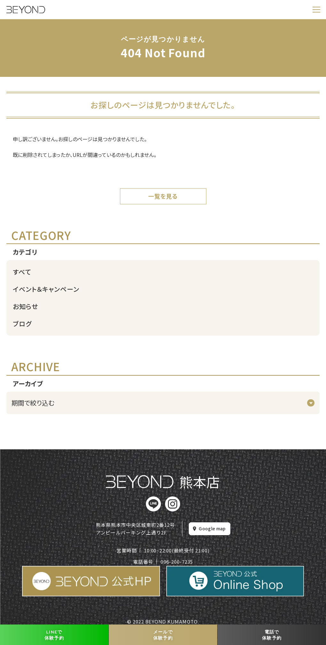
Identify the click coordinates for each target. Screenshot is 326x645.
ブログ (22, 323)
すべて (22, 271)
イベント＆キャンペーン (46, 289)
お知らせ (25, 306)
